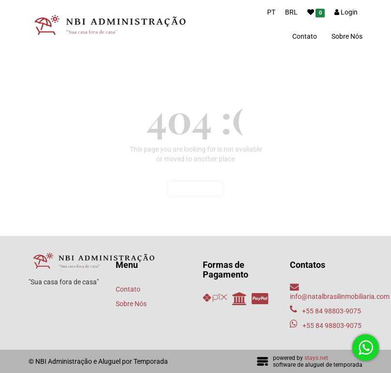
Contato (304, 36)
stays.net (316, 358)
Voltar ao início (195, 189)
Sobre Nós (346, 36)
